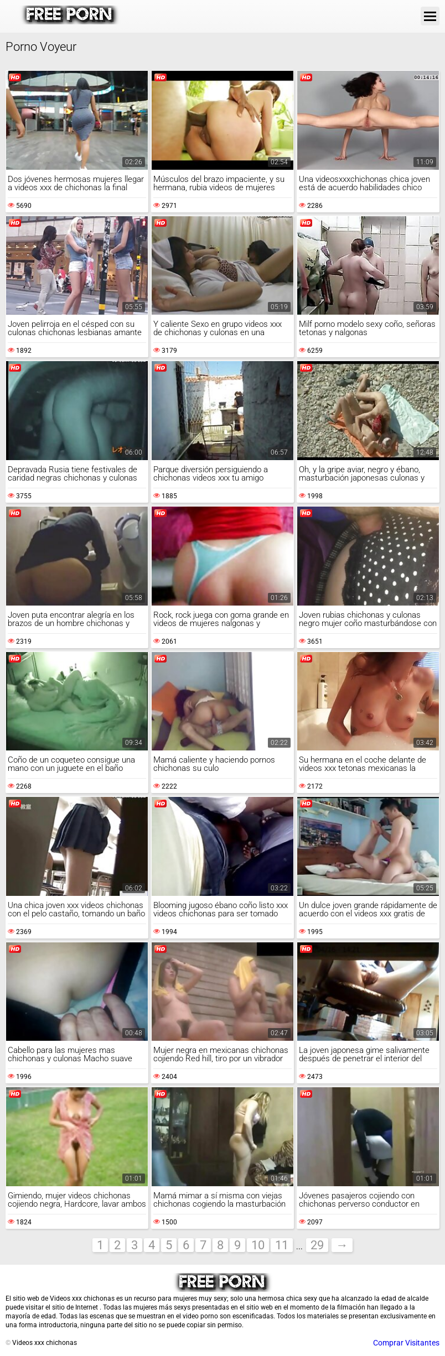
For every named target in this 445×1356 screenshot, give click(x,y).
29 (317, 1245)
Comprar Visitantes (406, 1342)
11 (281, 1245)
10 (258, 1245)
